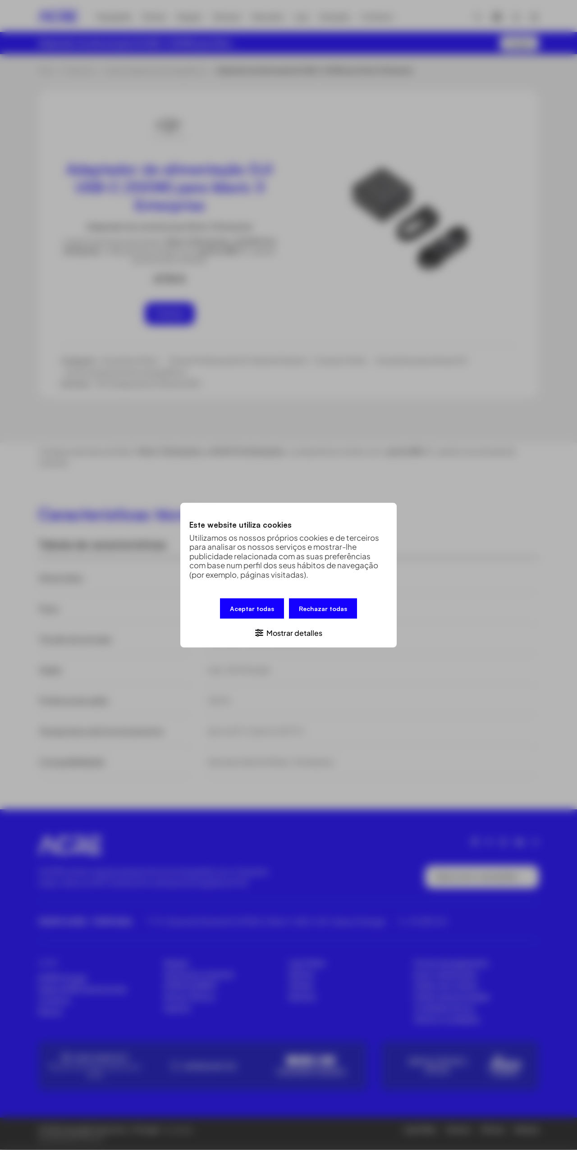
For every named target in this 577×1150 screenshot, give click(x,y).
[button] (288, 632)
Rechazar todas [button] (323, 608)
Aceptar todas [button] (252, 608)
